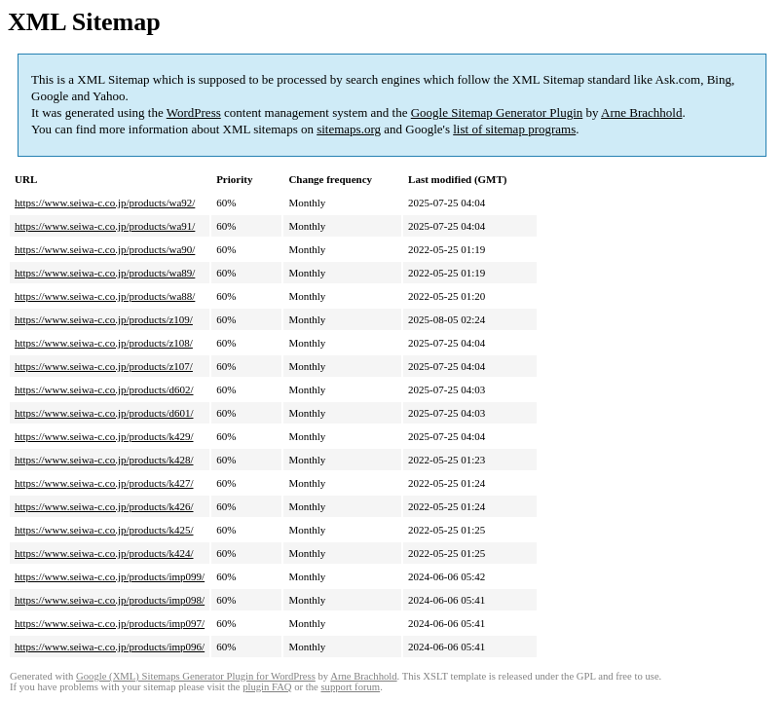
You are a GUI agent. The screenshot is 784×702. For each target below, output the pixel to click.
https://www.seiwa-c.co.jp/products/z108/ (104, 343)
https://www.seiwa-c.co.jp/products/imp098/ (110, 600)
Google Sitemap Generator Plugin (497, 112)
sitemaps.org (349, 129)
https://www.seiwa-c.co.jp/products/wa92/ (105, 202)
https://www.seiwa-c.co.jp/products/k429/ (104, 436)
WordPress (194, 112)
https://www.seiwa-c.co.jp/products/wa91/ (105, 226)
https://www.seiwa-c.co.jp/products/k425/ (104, 530)
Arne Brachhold (641, 112)
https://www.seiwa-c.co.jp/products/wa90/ (105, 249)
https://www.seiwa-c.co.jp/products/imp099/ (110, 576)
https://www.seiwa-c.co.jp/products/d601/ (104, 413)
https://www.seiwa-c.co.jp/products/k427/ (104, 483)
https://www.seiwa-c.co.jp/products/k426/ (104, 506)
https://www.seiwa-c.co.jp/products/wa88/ (105, 296)
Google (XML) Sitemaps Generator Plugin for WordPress (196, 676)
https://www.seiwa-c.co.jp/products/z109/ (104, 319)
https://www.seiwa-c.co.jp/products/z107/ (104, 366)
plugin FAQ (267, 687)
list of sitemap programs (514, 129)
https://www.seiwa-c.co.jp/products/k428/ (104, 459)
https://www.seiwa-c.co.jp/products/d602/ (104, 389)
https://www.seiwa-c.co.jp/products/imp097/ (110, 623)
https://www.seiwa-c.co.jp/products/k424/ (104, 553)
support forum (350, 687)
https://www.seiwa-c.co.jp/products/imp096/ (110, 646)
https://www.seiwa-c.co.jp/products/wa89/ (105, 272)
